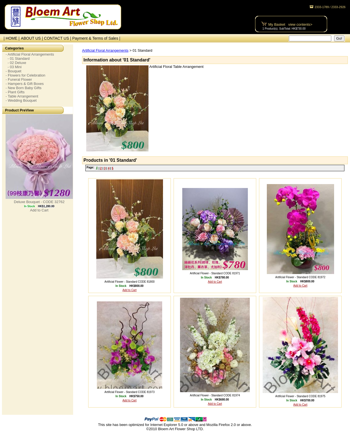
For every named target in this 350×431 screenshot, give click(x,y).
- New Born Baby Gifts (24, 88)
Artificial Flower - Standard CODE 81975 (300, 396)
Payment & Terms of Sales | (96, 38)
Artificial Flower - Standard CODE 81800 (129, 281)
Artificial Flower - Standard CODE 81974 (215, 395)
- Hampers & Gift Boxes (25, 84)
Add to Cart (39, 210)
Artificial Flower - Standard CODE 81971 (215, 273)
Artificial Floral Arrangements (105, 50)
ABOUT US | (32, 38)
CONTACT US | (58, 38)
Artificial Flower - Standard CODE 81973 (129, 392)
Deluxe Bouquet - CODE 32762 (39, 202)
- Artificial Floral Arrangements (30, 54)
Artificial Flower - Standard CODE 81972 (300, 277)
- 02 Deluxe (16, 63)
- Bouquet (13, 71)
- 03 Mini (13, 67)
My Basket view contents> (290, 24)
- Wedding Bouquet (21, 100)
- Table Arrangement (22, 96)
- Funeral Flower (19, 79)
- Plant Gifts (15, 92)
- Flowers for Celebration (25, 75)
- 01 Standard (18, 58)
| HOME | (10, 38)
